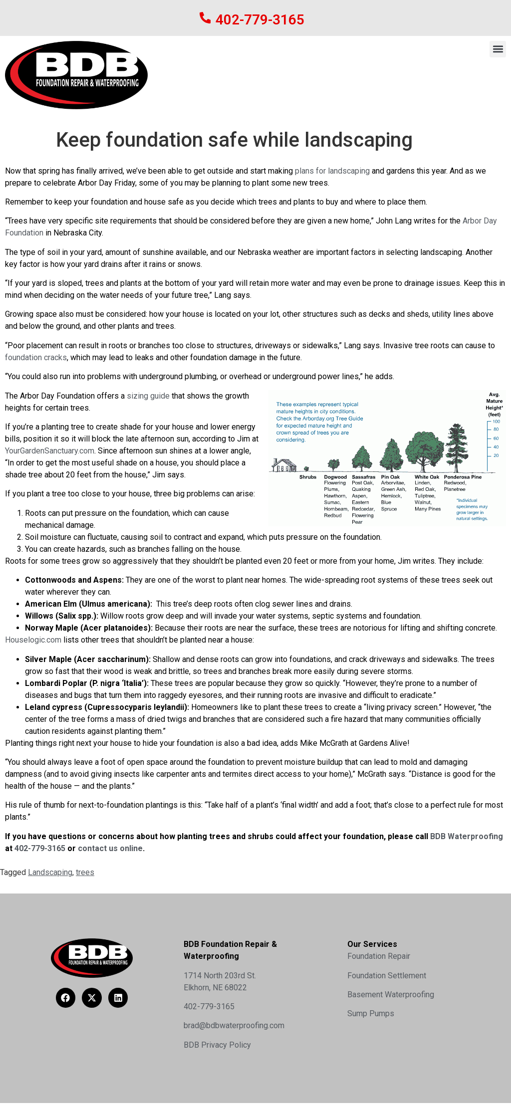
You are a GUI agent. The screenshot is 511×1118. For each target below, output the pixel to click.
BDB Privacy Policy (217, 1045)
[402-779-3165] (205, 17)
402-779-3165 (260, 19)
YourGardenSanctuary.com (49, 450)
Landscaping (50, 872)
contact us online (110, 848)
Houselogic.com (33, 640)
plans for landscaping (332, 171)
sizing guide (148, 396)
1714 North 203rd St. (220, 975)
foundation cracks (36, 357)
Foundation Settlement (386, 975)
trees (85, 872)
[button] (498, 49)
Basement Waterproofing (390, 994)
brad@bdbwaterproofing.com (234, 1025)
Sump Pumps (370, 1013)
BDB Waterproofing (465, 836)
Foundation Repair (378, 956)
